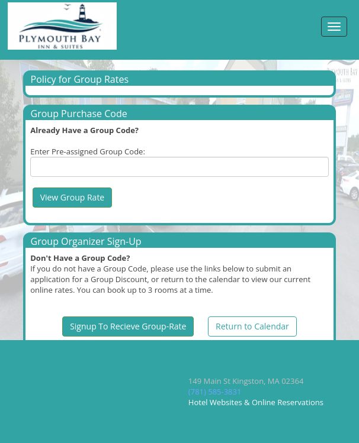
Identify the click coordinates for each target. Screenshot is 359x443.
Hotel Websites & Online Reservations (255, 402)
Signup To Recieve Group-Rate (128, 326)
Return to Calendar (252, 326)
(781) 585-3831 (215, 391)
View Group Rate (72, 197)
